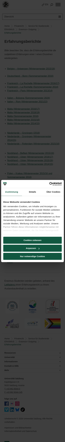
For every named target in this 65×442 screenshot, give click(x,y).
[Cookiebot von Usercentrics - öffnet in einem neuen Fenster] (49, 184)
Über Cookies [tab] (53, 192)
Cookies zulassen (32, 240)
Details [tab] (32, 192)
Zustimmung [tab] (11, 192)
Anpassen (32, 248)
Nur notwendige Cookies (32, 256)
